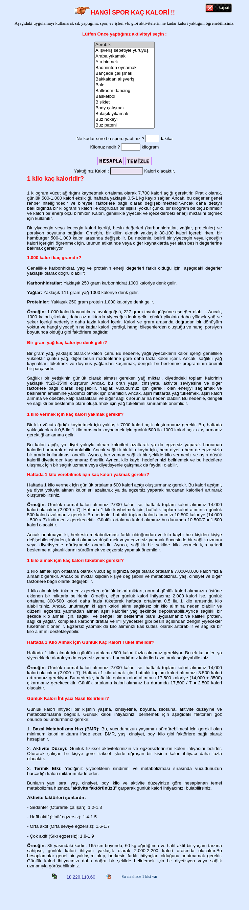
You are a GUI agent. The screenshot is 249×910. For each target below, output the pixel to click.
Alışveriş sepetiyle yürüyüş (124, 50)
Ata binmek (124, 62)
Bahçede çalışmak (124, 73)
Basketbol (124, 96)
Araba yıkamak (124, 56)
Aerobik (124, 45)
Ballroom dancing (124, 91)
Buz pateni (124, 125)
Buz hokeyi (124, 119)
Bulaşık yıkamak (124, 114)
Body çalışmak (124, 108)
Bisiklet (124, 102)
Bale (124, 85)
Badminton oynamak (124, 68)
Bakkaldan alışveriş (124, 79)
